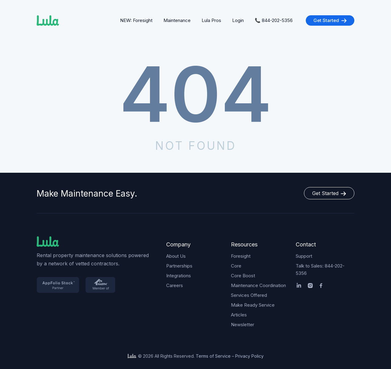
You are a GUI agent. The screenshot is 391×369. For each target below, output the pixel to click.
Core (236, 266)
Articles (239, 315)
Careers (174, 285)
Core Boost (243, 276)
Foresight (240, 256)
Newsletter (242, 324)
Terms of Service (213, 356)
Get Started (330, 20)
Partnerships (179, 266)
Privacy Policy (249, 356)
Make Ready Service (253, 305)
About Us (176, 256)
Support (304, 256)
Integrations (178, 276)
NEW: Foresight (136, 20)
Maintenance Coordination (258, 285)
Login (238, 20)
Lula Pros (211, 20)
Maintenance (177, 20)
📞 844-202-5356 (274, 20)
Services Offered (249, 295)
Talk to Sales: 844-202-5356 (320, 269)
